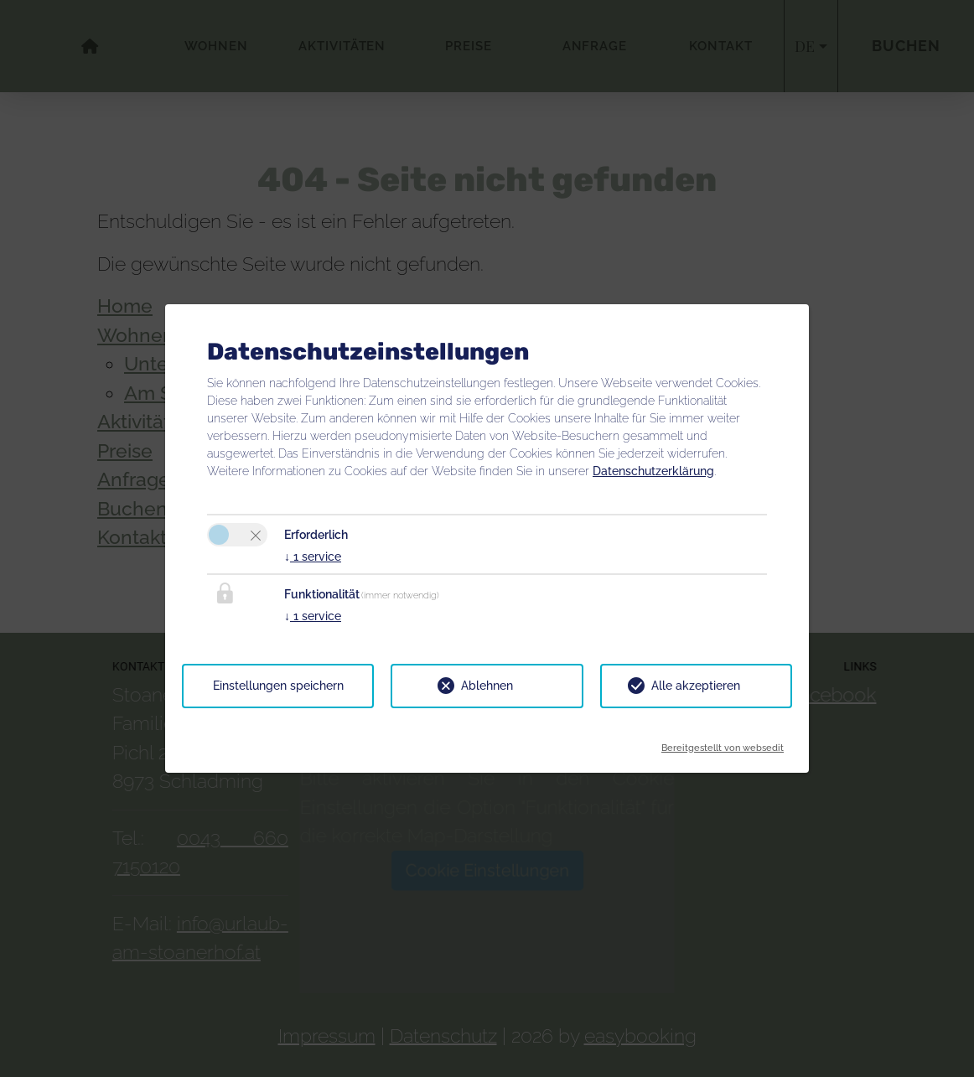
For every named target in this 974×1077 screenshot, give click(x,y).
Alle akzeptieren (695, 685)
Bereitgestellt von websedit (722, 742)
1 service (312, 556)
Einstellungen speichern (278, 685)
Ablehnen (487, 685)
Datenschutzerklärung (653, 471)
